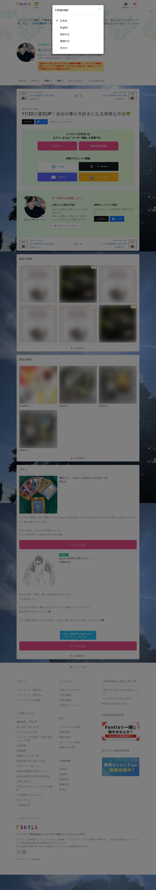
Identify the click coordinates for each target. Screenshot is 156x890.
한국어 (63, 48)
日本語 (63, 20)
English (64, 27)
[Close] (100, 9)
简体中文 (65, 34)
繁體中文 (65, 41)
